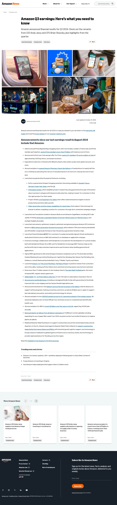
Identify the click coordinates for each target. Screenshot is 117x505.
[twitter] (16, 490)
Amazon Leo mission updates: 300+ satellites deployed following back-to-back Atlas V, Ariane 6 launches (56, 356)
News (45, 4)
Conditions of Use (13, 496)
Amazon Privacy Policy (24, 496)
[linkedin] (22, 490)
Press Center (24, 464)
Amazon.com (24, 467)
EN (21, 477)
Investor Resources (26, 471)
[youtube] (28, 490)
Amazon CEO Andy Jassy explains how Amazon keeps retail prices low (15, 426)
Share (92, 42)
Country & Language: (24, 475)
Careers (46, 460)
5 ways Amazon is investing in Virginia (36, 361)
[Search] (104, 4)
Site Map (45, 464)
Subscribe (78, 486)
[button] (48, 4)
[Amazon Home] (10, 4)
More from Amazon (48, 467)
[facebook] (4, 490)
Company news (13, 12)
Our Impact (70, 4)
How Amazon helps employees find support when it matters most (45, 364)
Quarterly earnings (27, 42)
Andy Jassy (47, 42)
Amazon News (23, 460)
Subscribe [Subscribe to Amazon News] (85, 4)
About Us (56, 4)
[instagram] (10, 490)
